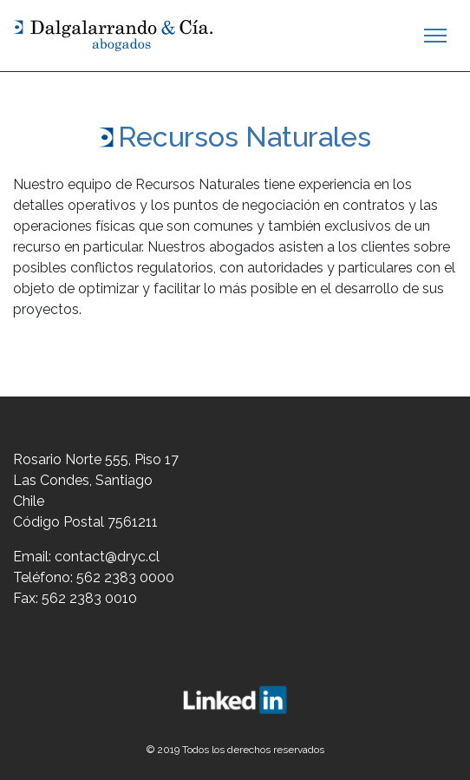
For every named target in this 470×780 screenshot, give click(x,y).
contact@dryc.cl (107, 556)
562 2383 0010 (89, 598)
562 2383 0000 (125, 577)
